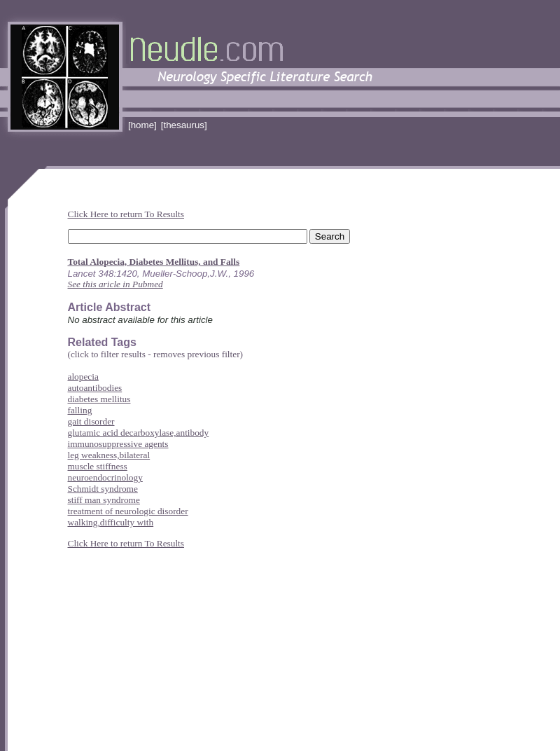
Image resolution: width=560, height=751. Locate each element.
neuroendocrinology (105, 477)
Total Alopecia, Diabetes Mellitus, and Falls (154, 261)
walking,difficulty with (111, 522)
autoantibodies (95, 388)
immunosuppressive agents (118, 444)
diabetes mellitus (99, 399)
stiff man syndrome (104, 500)
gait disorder (91, 421)
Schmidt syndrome (103, 488)
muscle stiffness (97, 466)
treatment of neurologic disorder (128, 511)
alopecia (83, 376)
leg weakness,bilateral (109, 455)
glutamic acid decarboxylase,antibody (138, 432)
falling (80, 410)
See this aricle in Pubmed (115, 284)
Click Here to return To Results (126, 214)
